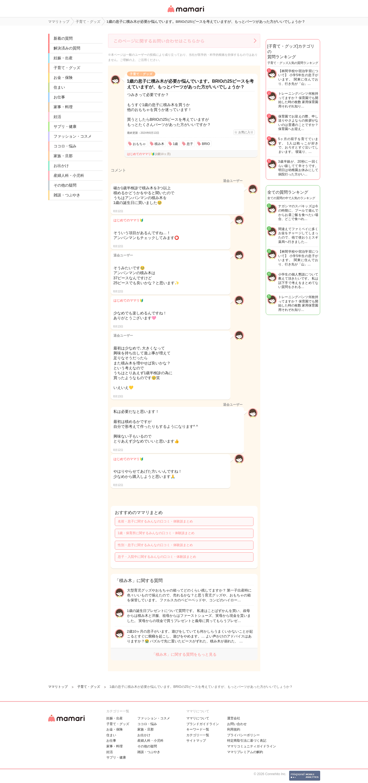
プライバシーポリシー (243, 735)
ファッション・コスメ (73, 136)
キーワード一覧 (197, 729)
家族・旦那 (63, 156)
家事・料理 (63, 107)
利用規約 (233, 729)
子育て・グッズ (67, 68)
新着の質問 (63, 38)
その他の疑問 (65, 185)
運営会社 (233, 718)
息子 (190, 144)
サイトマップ (196, 740)
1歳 (175, 144)
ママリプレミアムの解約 (245, 752)
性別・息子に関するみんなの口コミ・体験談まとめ (155, 545)
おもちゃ (139, 144)
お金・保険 (63, 77)
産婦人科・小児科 (69, 175)
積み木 (159, 144)
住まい (59, 87)
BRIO (206, 144)
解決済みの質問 (67, 48)
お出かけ (61, 165)
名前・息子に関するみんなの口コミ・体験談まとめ (155, 521)
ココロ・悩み (65, 146)
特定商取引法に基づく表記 (246, 740)
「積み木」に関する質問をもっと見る (184, 654)
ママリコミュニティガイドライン (251, 746)
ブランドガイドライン (202, 724)
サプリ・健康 (65, 126)
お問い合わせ (237, 724)
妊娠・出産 (63, 58)
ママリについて (197, 718)
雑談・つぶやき (67, 195)
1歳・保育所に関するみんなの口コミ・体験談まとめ (156, 533)
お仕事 (59, 97)
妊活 (57, 116)
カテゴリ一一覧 (197, 735)
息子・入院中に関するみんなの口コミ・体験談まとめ (157, 557)
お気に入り (245, 132)
